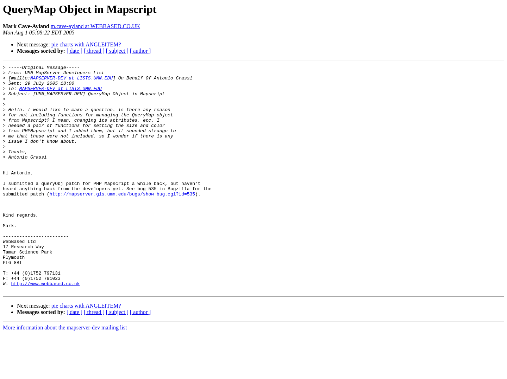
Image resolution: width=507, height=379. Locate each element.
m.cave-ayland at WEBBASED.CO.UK (95, 26)
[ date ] (74, 51)
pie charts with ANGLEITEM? (86, 44)
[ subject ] (117, 51)
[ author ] (140, 51)
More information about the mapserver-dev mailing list (65, 373)
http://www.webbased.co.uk (45, 328)
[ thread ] (94, 51)
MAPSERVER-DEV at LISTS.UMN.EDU (71, 81)
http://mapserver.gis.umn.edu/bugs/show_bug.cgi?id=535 (122, 220)
